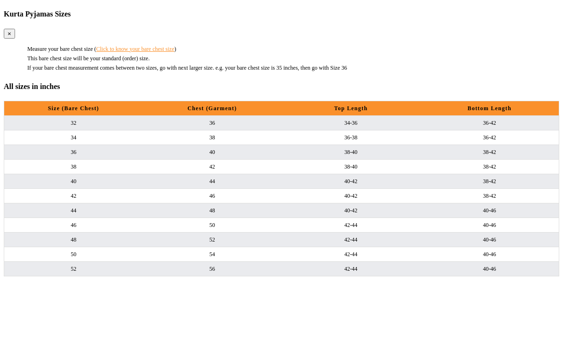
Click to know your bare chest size (135, 49)
